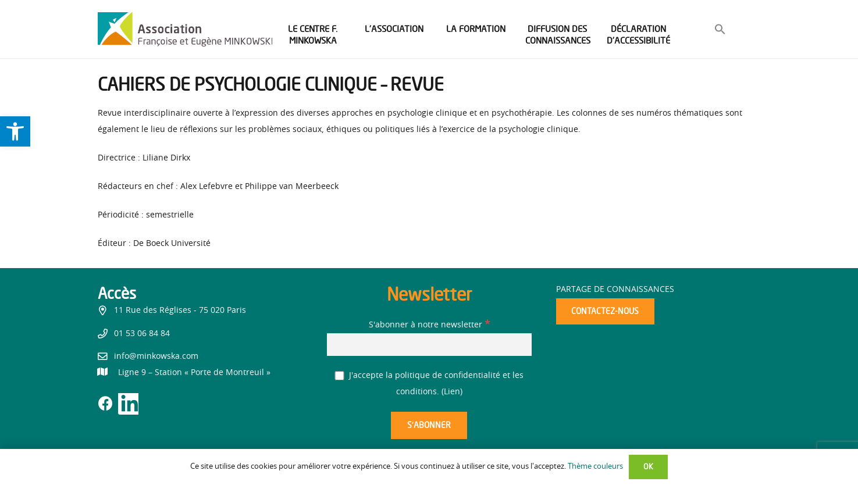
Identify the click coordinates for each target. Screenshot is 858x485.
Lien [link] (452, 392)
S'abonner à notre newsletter (429, 325)
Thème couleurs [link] (595, 466)
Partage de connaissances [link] (615, 290)
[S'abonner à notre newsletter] (429, 344)
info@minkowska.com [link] (156, 356)
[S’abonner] (429, 425)
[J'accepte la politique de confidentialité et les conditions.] (339, 376)
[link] (15, 131)
